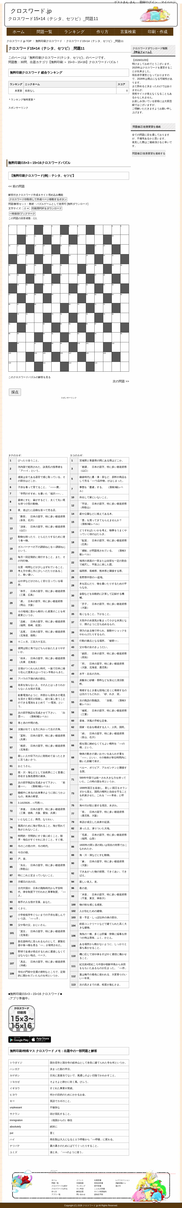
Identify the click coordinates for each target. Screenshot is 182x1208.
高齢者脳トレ (121, 1183)
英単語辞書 (98, 1183)
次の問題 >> (121, 381)
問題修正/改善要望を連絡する (148, 153)
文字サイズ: (15, 208)
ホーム (19, 32)
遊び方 (118, 1186)
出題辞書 (97, 1180)
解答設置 (80, 1192)
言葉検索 (128, 32)
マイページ (168, 2)
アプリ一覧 (56, 1194)
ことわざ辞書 (99, 1189)
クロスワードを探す (60, 1186)
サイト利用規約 (100, 1192)
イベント (80, 1180)
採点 (14, 392)
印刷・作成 (157, 32)
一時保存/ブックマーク (22, 213)
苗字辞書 (97, 1186)
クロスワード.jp (31, 11)
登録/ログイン (148, 2)
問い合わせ (80, 1194)
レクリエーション (123, 1180)
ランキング (74, 32)
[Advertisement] (68, 134)
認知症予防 (98, 1194)
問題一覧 (44, 32)
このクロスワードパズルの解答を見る (29, 377)
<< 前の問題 (16, 186)
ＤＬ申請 (80, 1189)
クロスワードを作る (60, 1189)
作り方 (102, 32)
